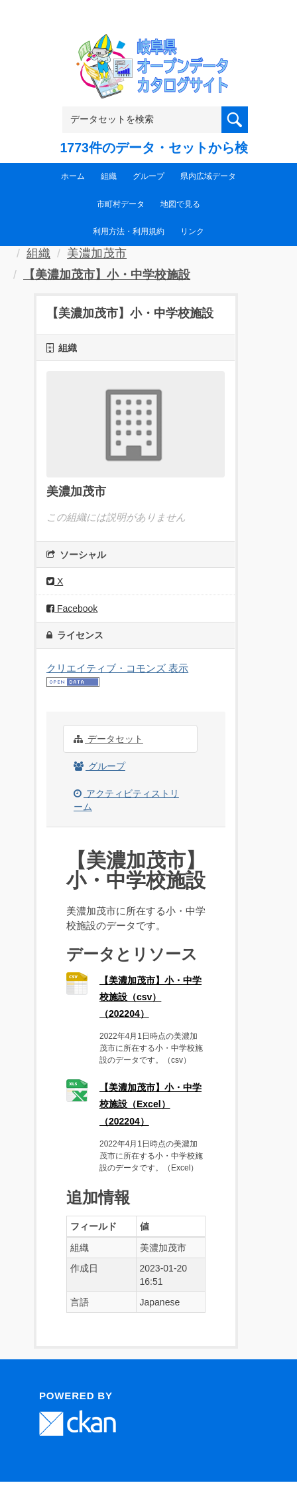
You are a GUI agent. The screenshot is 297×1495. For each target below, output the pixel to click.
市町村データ (121, 204)
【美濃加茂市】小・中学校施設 (106, 274)
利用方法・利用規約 (128, 231)
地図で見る (180, 204)
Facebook (71, 608)
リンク (192, 231)
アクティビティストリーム (126, 800)
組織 (109, 176)
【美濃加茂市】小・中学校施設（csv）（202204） (150, 997)
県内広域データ (208, 176)
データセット (108, 739)
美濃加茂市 (97, 253)
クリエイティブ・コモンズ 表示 (117, 668)
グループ (148, 176)
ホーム (73, 176)
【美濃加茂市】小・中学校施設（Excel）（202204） (150, 1104)
